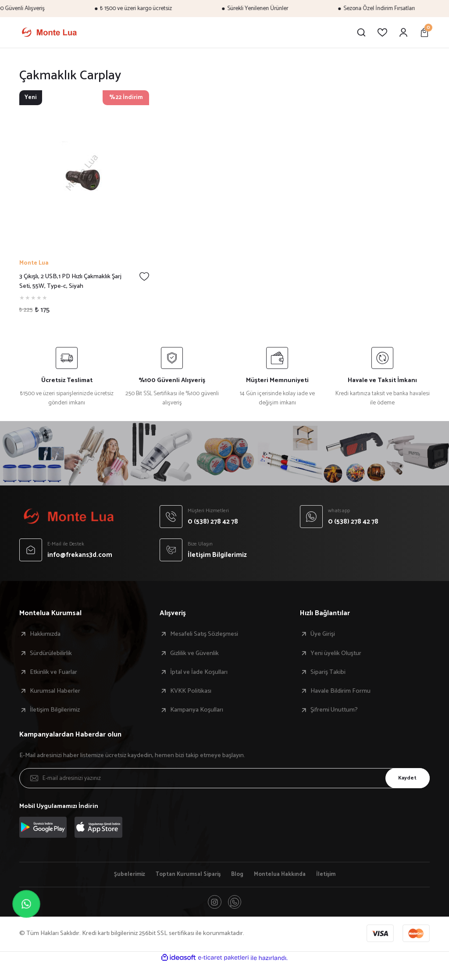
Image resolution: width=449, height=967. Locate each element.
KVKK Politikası (190, 691)
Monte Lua (33, 263)
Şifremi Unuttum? (334, 710)
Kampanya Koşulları (196, 710)
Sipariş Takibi (328, 672)
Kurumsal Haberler (55, 691)
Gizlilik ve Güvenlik (194, 653)
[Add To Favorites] (144, 276)
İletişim (334, 875)
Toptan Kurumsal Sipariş (185, 875)
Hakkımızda (45, 634)
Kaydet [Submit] (404, 778)
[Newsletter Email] (224, 778)
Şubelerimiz (121, 875)
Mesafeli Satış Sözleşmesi (204, 634)
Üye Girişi (322, 634)
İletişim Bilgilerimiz (55, 710)
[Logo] (49, 32)
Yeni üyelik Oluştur (335, 653)
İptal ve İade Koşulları (199, 672)
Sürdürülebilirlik (51, 653)
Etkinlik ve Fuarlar (53, 672)
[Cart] (424, 32)
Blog (238, 875)
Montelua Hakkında (284, 875)
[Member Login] (403, 32)
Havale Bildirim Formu (340, 691)
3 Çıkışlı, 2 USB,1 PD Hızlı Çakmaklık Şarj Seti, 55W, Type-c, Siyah (70, 281)
